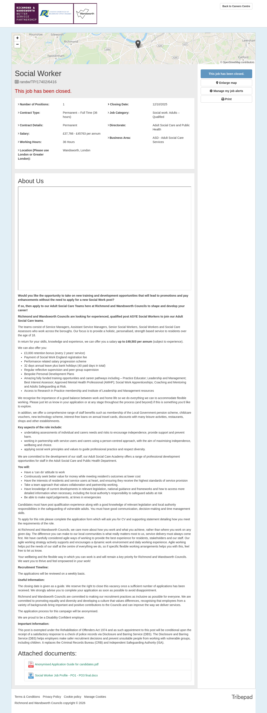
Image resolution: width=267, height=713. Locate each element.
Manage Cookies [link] (95, 696)
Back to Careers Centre (236, 6)
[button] (138, 44)
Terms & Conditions (27, 696)
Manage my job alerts (226, 91)
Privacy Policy (52, 696)
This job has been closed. (226, 73)
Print (226, 99)
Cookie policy (72, 696)
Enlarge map (226, 82)
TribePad (242, 698)
